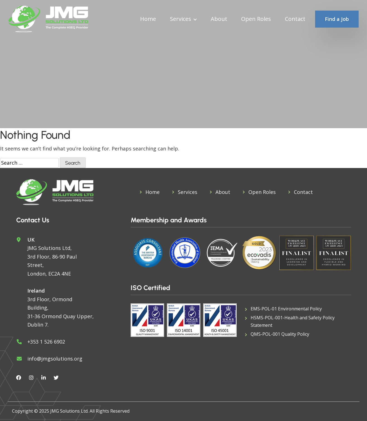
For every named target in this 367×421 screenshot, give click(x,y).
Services (180, 19)
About (219, 19)
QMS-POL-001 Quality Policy (280, 334)
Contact (295, 19)
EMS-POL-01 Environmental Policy (286, 309)
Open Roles (256, 19)
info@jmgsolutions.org (54, 358)
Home (148, 19)
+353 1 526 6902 (46, 341)
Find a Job (337, 19)
